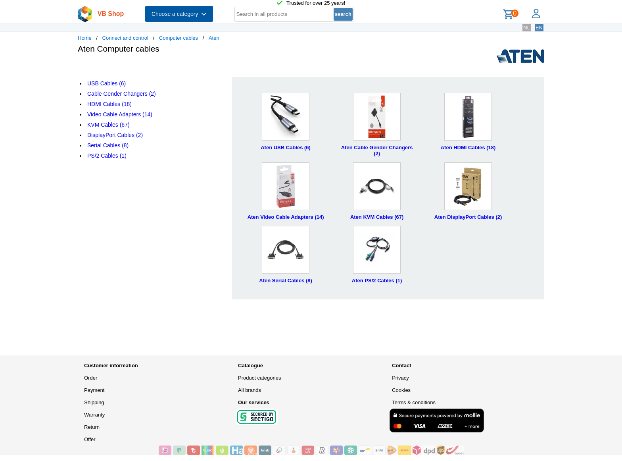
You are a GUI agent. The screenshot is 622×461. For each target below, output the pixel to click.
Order (90, 378)
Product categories (259, 378)
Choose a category (179, 14)
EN (539, 28)
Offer (90, 439)
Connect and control (125, 38)
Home (85, 38)
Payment (94, 390)
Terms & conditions (414, 402)
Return (92, 427)
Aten (214, 38)
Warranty (94, 415)
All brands (249, 390)
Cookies (401, 390)
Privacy (400, 378)
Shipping (94, 402)
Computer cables (178, 38)
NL (526, 28)
